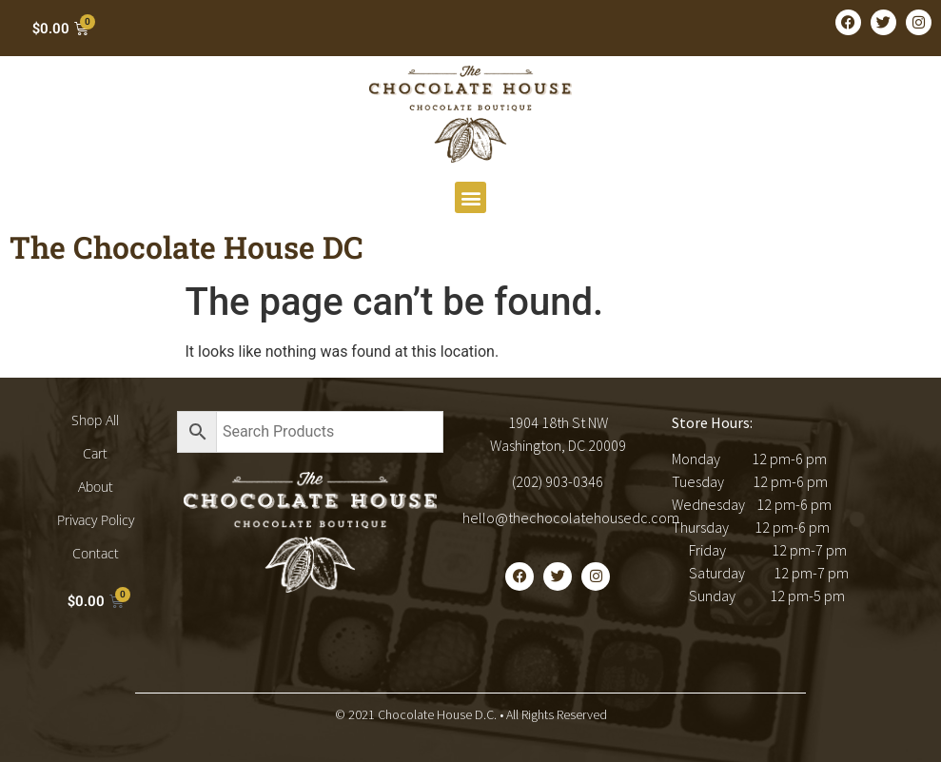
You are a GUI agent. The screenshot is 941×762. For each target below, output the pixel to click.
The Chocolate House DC (186, 246)
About (95, 487)
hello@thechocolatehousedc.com (570, 517)
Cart (95, 453)
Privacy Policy (95, 520)
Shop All (95, 420)
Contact (95, 553)
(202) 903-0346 (557, 481)
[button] (470, 197)
